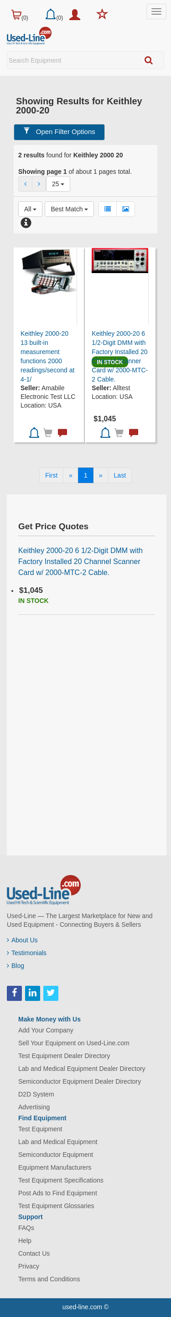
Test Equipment (40, 1129)
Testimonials (27, 953)
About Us (22, 940)
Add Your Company (45, 1030)
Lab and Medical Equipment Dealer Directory (81, 1068)
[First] (51, 475)
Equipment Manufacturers (54, 1167)
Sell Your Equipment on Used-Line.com (74, 1043)
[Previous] (70, 475)
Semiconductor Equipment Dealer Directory (79, 1081)
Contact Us (34, 1253)
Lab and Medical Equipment (58, 1141)
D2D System (36, 1094)
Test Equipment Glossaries (56, 1205)
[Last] (120, 475)
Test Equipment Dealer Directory (64, 1055)
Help (24, 1240)
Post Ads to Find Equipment (57, 1193)
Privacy (28, 1266)
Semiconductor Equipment (55, 1154)
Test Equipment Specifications (61, 1180)
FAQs (26, 1227)
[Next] (101, 475)
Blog (15, 965)
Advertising (34, 1107)
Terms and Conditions (49, 1279)
